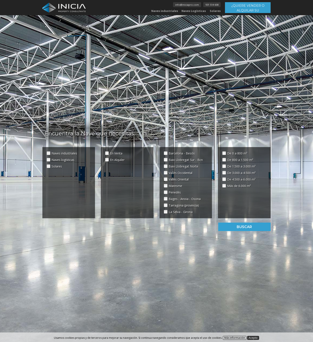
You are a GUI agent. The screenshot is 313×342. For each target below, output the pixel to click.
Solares (215, 11)
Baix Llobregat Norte (183, 166)
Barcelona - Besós (182, 153)
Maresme (175, 186)
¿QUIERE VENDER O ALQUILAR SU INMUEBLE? (248, 8)
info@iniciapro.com (187, 4)
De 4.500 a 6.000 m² (241, 179)
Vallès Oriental (179, 179)
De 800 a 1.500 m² (240, 160)
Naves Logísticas (193, 11)
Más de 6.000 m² (239, 186)
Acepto (253, 338)
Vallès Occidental (180, 173)
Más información (234, 338)
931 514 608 (211, 4)
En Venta (116, 153)
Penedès (175, 192)
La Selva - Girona (181, 212)
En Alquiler (117, 160)
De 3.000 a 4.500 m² (241, 173)
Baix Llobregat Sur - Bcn (186, 160)
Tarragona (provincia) (184, 205)
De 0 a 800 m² (237, 153)
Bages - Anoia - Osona (185, 199)
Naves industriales (164, 11)
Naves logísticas (63, 160)
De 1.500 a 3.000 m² (241, 166)
